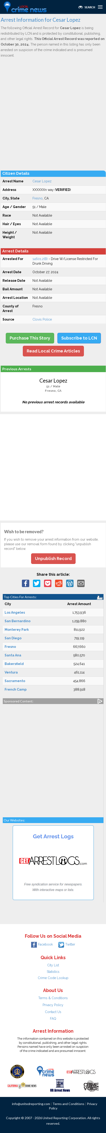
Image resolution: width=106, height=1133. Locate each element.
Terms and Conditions (68, 1104)
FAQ (53, 1018)
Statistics (53, 972)
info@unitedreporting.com (31, 1104)
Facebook (42, 944)
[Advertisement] (53, 114)
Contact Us (53, 1012)
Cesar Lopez (42, 181)
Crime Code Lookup (53, 978)
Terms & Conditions (53, 998)
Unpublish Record (53, 558)
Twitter (66, 944)
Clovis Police (42, 319)
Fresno (37, 198)
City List (53, 965)
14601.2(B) (40, 259)
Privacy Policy (53, 1005)
